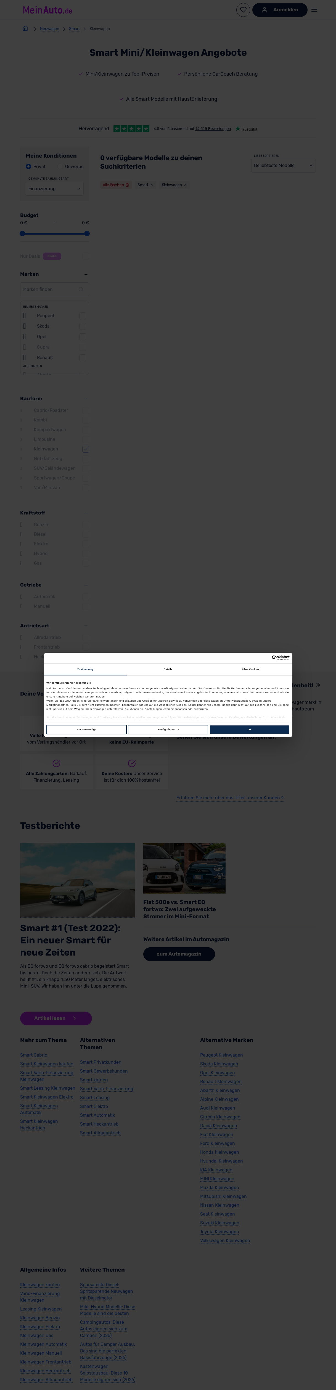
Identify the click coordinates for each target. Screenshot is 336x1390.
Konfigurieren (168, 729)
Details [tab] (168, 669)
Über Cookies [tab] (251, 669)
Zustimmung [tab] (85, 669)
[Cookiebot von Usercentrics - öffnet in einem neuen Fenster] (265, 658)
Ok (250, 729)
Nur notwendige (86, 729)
